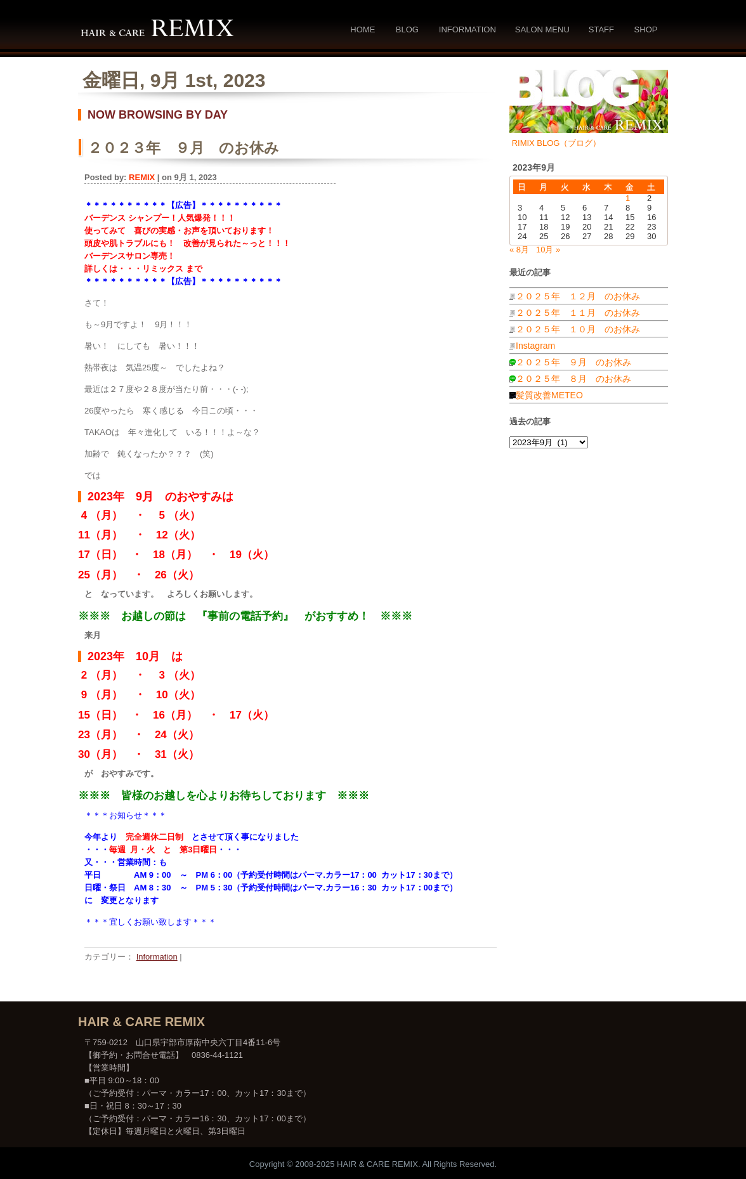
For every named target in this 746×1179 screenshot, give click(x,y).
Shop (646, 29)
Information (467, 29)
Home (362, 29)
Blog (407, 29)
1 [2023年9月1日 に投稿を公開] (627, 198)
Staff (601, 29)
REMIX (142, 177)
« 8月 (519, 249)
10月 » (548, 249)
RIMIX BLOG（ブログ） (556, 143)
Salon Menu (542, 29)
